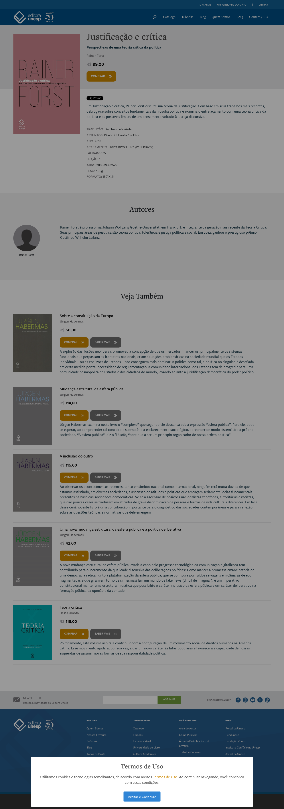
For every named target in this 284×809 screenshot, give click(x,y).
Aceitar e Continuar (142, 796)
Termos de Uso (165, 777)
